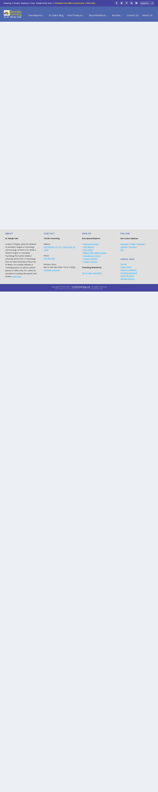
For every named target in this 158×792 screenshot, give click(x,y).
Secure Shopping (127, 274)
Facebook (124, 242)
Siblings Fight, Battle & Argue (94, 251)
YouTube (132, 245)
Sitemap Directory (127, 277)
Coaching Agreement (128, 271)
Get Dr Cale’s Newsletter (92, 271)
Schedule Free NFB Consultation (69, 3)
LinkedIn (123, 245)
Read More (16, 275)
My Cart (123, 262)
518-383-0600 (49, 257)
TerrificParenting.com (81, 285)
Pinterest (140, 242)
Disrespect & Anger (91, 242)
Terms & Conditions (128, 268)
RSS (122, 248)
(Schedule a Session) (52, 268)
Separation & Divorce (91, 254)
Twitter (133, 242)
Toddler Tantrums (90, 260)
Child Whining (88, 245)
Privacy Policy (125, 265)
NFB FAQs (91, 3)
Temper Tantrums (90, 257)
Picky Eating (88, 248)
